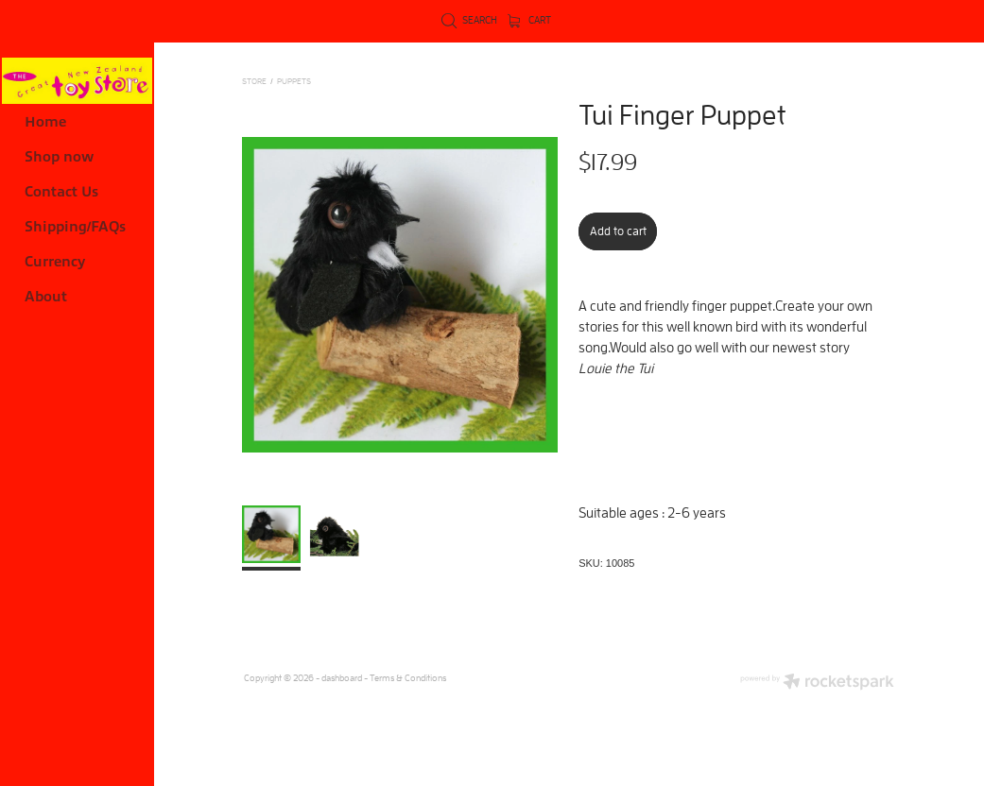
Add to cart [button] (618, 231)
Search (469, 20)
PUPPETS (294, 81)
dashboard (341, 678)
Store (254, 81)
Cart (529, 20)
